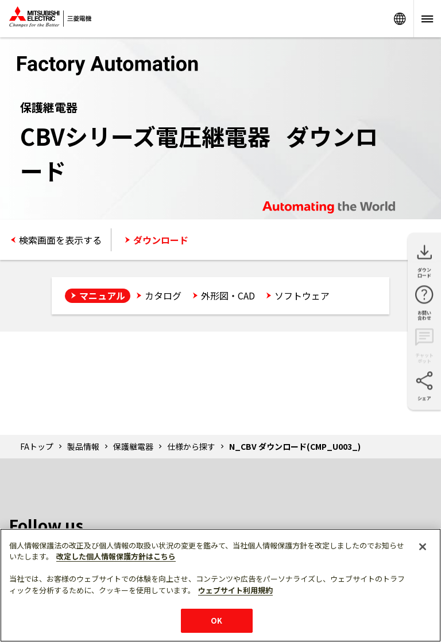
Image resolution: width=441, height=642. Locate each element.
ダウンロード (160, 240)
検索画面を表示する (60, 240)
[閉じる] (422, 546)
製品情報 (83, 446)
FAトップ (36, 446)
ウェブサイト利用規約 (235, 590)
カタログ (163, 295)
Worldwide (399, 18)
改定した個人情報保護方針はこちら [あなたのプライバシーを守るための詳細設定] (116, 556)
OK (216, 620)
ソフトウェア (302, 295)
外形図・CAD (228, 295)
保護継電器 (133, 446)
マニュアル (102, 295)
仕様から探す (191, 446)
